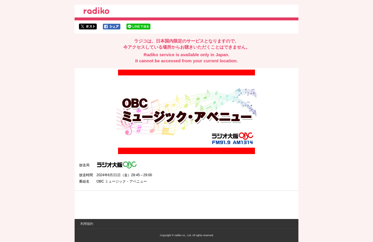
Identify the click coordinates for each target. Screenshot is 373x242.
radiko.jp (96, 11)
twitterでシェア (88, 26)
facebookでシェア (111, 26)
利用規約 (86, 223)
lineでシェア (138, 26)
